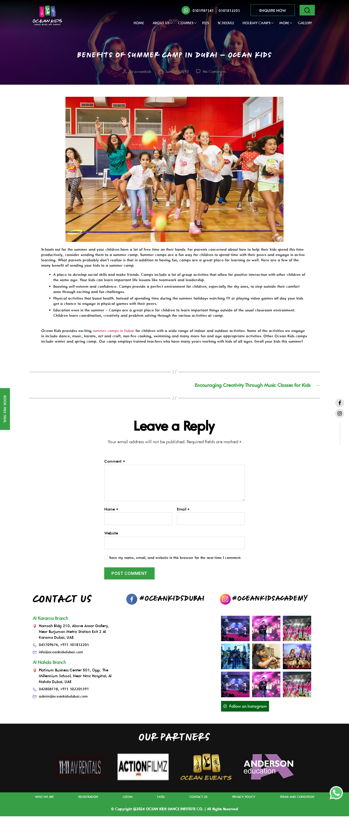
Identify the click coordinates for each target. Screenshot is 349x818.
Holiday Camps (256, 23)
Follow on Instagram (249, 708)
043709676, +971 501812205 (66, 646)
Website (111, 534)
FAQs (160, 798)
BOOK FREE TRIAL (5, 409)
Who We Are (45, 798)
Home (139, 23)
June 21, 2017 (176, 72)
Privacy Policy (241, 798)
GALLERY (305, 23)
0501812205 (229, 10)
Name (111, 511)
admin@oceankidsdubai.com (64, 697)
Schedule (226, 23)
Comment (114, 463)
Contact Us (196, 798)
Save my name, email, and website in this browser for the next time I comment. (175, 559)
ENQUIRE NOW (272, 10)
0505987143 (203, 10)
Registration (89, 798)
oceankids (141, 72)
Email (183, 511)
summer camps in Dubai (113, 330)
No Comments (215, 72)
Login (128, 798)
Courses (185, 23)
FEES (205, 23)
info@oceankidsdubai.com (62, 653)
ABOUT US (161, 23)
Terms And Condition (295, 798)
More (284, 23)
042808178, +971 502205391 (66, 690)
